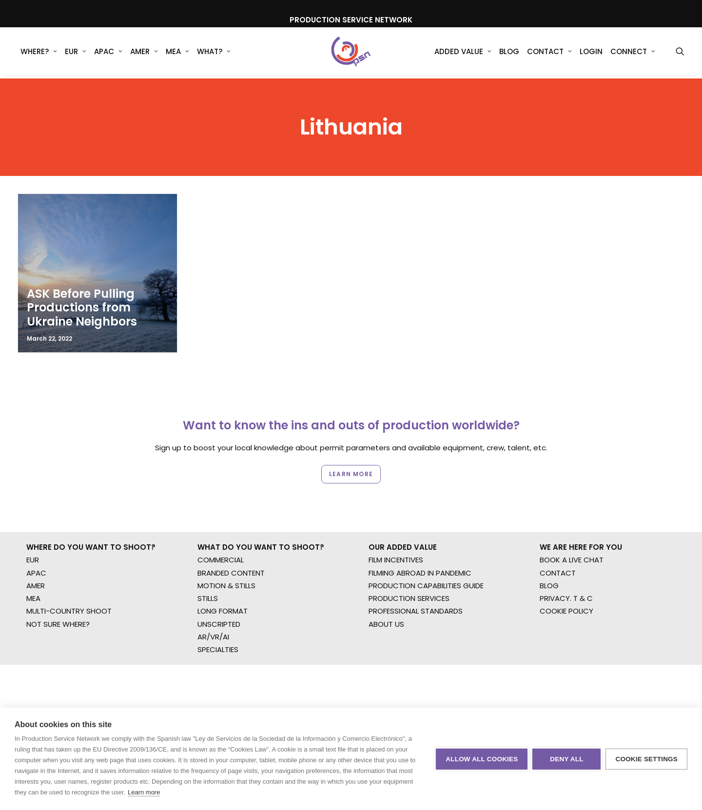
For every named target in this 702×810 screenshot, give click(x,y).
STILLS (207, 564)
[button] (680, 53)
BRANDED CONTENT (231, 538)
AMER (144, 53)
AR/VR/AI (213, 602)
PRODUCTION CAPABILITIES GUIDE (426, 551)
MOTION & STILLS (226, 551)
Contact (549, 53)
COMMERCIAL (220, 525)
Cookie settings (646, 759)
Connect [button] (632, 53)
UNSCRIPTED (218, 589)
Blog (509, 53)
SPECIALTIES (217, 615)
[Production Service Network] (351, 53)
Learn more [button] (351, 442)
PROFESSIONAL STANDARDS (416, 576)
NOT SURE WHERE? (58, 589)
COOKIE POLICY (566, 576)
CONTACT (558, 538)
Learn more (144, 792)
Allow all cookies (482, 759)
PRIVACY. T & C (566, 564)
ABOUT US (386, 589)
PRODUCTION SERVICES (409, 564)
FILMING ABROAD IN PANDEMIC (420, 538)
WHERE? (38, 53)
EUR (75, 53)
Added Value (462, 53)
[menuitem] (39, 53)
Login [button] (591, 53)
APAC (108, 53)
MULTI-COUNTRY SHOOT (69, 576)
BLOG (549, 551)
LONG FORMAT (222, 576)
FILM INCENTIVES (396, 525)
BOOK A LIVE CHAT (572, 525)
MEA (177, 53)
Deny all (566, 759)
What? (214, 53)
